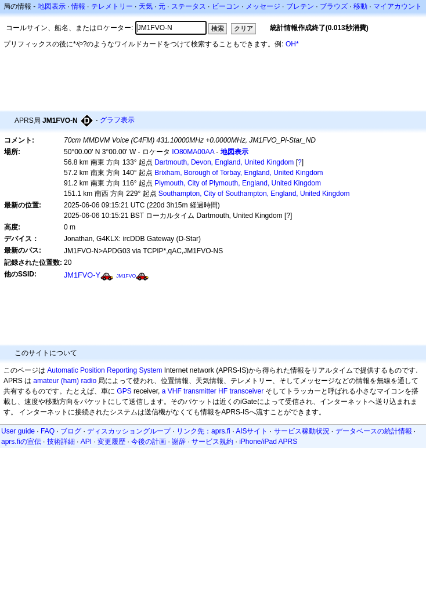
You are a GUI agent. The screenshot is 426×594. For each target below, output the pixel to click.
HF (223, 391)
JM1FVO (126, 276)
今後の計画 (148, 442)
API (86, 442)
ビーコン (226, 6)
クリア (243, 28)
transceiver (246, 391)
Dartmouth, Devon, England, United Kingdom (224, 162)
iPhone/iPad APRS (268, 442)
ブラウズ (334, 6)
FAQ (48, 431)
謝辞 (179, 442)
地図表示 (52, 6)
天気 (146, 6)
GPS (124, 391)
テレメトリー (112, 6)
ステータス (188, 6)
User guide (18, 431)
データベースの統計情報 (373, 431)
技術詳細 (61, 442)
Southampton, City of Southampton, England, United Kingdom (254, 194)
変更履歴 (111, 442)
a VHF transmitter (189, 391)
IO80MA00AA (193, 152)
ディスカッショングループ (129, 431)
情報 (78, 6)
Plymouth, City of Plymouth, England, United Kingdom (237, 183)
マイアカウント (397, 6)
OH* (292, 44)
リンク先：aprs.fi (203, 431)
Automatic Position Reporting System (104, 370)
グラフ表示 (117, 120)
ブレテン (300, 6)
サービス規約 (212, 442)
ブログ (70, 431)
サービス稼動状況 (302, 431)
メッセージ (263, 6)
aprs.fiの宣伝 (21, 442)
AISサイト (252, 431)
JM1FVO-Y (82, 275)
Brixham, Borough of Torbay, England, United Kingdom (238, 173)
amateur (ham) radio (64, 381)
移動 (360, 6)
